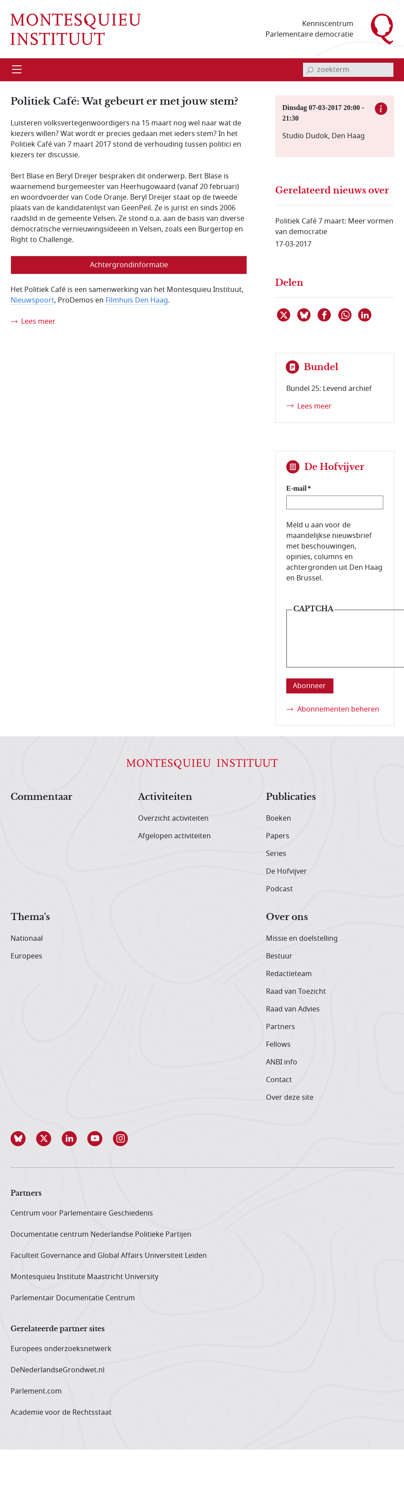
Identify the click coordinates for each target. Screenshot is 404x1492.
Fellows (278, 1044)
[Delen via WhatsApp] (345, 315)
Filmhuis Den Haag (136, 300)
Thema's (30, 917)
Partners (280, 1027)
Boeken (278, 818)
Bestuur (279, 956)
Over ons (287, 917)
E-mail (296, 488)
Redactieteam (289, 974)
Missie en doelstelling (302, 938)
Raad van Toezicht (296, 991)
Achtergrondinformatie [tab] (129, 265)
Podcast (279, 889)
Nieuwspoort (32, 300)
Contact (279, 1080)
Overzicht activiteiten (173, 818)
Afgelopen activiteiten (174, 836)
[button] (23, 1138)
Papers (277, 836)
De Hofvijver (286, 871)
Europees (26, 956)
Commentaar (41, 797)
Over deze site (290, 1097)
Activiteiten (165, 797)
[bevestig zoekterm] (310, 70)
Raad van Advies (293, 1009)
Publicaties (291, 797)
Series (276, 853)
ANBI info (281, 1062)
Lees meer (38, 321)
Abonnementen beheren (338, 709)
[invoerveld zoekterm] (348, 70)
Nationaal (27, 938)
